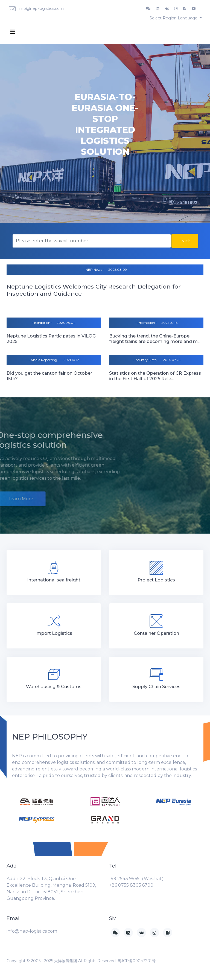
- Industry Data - (146, 360)
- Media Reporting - (44, 360)
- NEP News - (93, 269)
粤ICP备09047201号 (137, 960)
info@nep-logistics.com (36, 8)
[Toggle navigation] (13, 31)
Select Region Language (174, 18)
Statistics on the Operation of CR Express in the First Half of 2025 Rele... (155, 376)
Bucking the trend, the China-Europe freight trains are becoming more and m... (154, 338)
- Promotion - (146, 323)
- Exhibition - (42, 323)
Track (185, 240)
